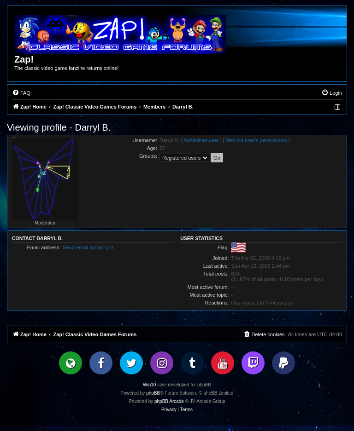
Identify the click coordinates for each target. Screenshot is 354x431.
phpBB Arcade (169, 401)
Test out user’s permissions (256, 140)
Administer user (200, 140)
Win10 (149, 384)
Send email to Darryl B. (89, 247)
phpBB (153, 393)
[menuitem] (21, 92)
